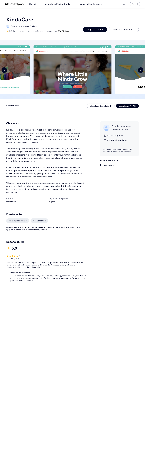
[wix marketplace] (15, 3)
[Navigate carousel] (4, 70)
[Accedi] (135, 4)
